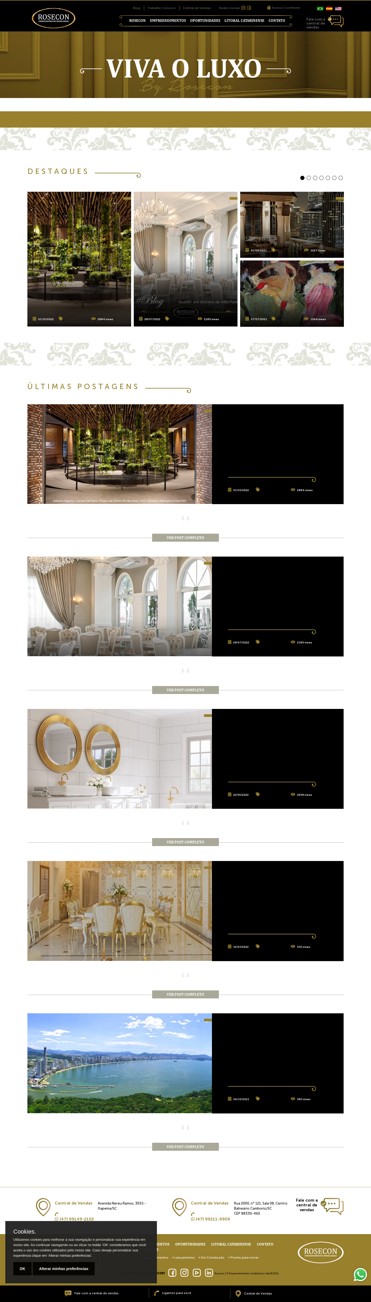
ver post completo (185, 538)
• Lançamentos (183, 1257)
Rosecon (137, 20)
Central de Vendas (197, 8)
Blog (136, 8)
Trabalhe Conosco (161, 8)
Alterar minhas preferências (63, 1269)
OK (22, 1269)
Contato (277, 20)
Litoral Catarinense (244, 20)
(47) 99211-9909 (210, 1219)
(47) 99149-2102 (74, 1219)
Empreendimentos (168, 20)
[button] (302, 178)
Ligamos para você (172, 1293)
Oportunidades (205, 20)
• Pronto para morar (243, 1257)
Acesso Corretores (283, 8)
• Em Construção (211, 1257)
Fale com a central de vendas (91, 1293)
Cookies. (24, 1231)
